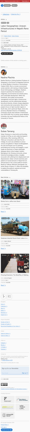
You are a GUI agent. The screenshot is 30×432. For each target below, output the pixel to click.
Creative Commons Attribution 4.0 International (14, 389)
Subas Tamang (15, 36)
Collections (6, 14)
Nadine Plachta (7, 36)
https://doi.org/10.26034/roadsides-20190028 (11, 50)
